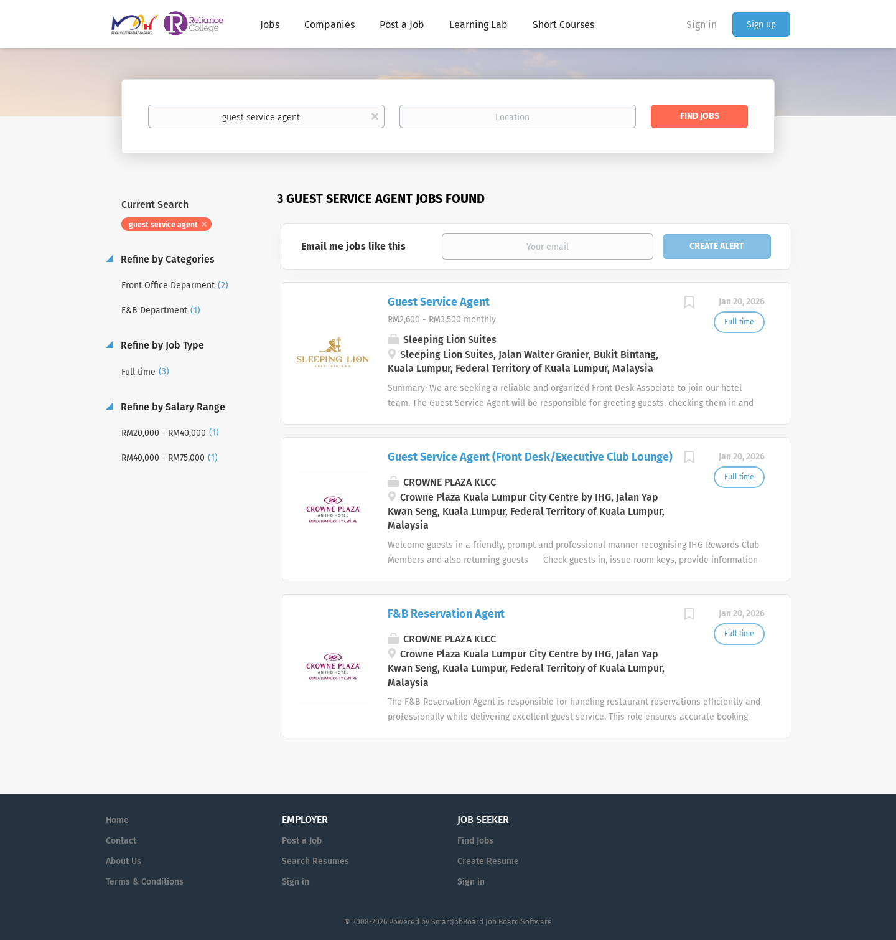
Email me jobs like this (353, 246)
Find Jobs (699, 116)
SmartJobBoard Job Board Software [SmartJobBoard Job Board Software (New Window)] (491, 922)
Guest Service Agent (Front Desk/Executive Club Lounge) (530, 457)
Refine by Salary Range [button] (171, 407)
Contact (121, 840)
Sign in (701, 25)
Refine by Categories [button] (166, 259)
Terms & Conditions (145, 882)
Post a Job (302, 840)
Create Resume (488, 861)
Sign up (761, 24)
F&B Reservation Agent (446, 614)
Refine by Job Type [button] (161, 345)
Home (117, 820)
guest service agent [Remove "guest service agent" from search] (163, 224)
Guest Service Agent (439, 302)
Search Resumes (315, 861)
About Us (123, 861)
